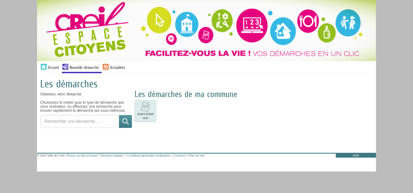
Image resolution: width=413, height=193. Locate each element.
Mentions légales (112, 155)
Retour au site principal (82, 155)
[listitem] (145, 110)
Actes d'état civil (145, 110)
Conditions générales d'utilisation (148, 155)
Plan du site (197, 155)
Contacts (180, 155)
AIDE (356, 155)
